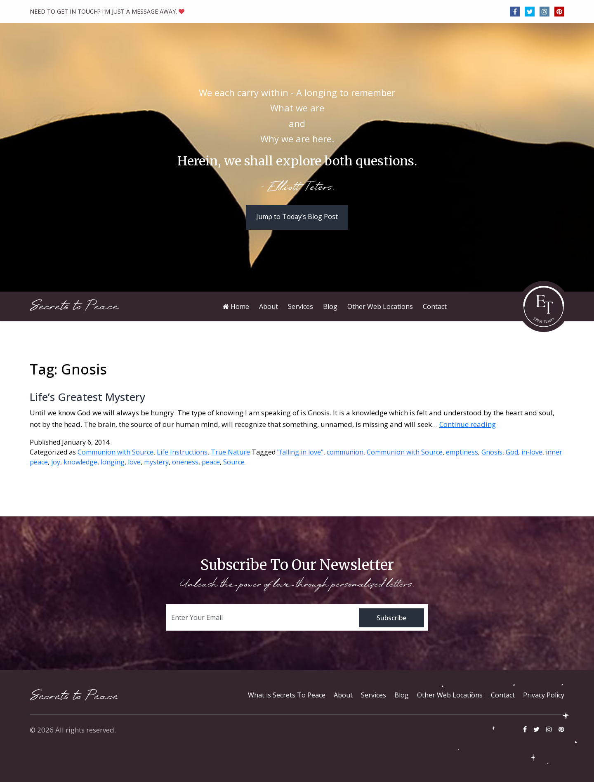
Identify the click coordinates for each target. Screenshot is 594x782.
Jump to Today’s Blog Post (297, 216)
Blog (401, 695)
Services (373, 695)
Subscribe (391, 617)
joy (55, 461)
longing (113, 461)
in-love (531, 452)
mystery (156, 461)
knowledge (80, 461)
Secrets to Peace (74, 306)
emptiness (462, 452)
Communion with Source (115, 452)
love (134, 461)
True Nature (230, 452)
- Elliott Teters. (297, 188)
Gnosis (491, 452)
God (512, 452)
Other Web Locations (450, 695)
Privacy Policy (543, 695)
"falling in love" (300, 452)
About (343, 695)
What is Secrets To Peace (286, 695)
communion (345, 452)
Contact (503, 695)
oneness (185, 461)
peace (211, 461)
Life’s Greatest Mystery (87, 396)
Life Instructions (182, 452)
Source (234, 461)
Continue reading (467, 424)
